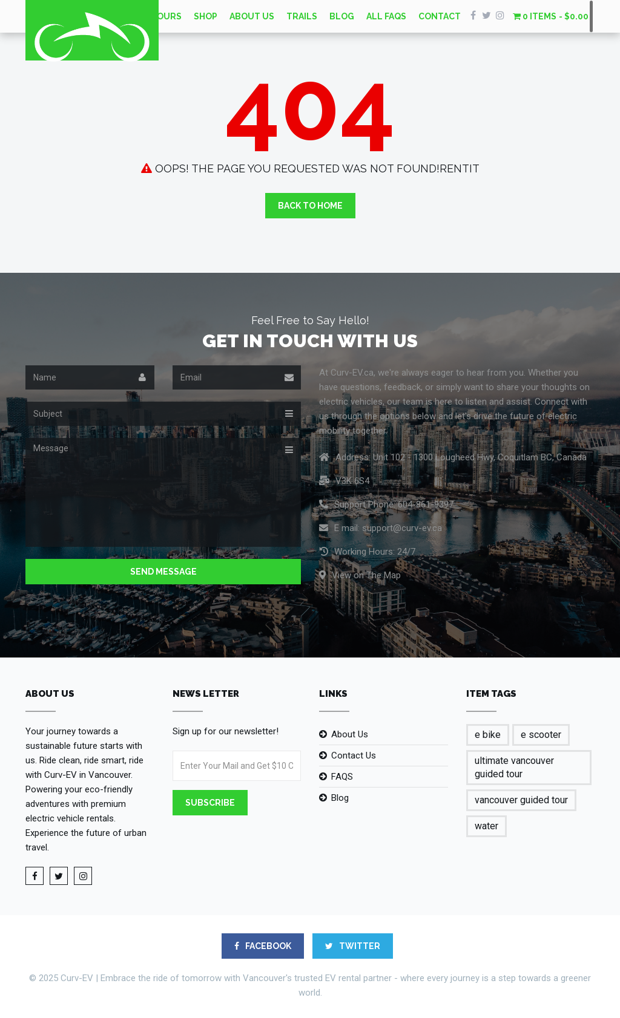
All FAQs (386, 16)
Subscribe (210, 803)
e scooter (541, 734)
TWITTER (352, 946)
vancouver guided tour (521, 800)
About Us (251, 16)
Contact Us (353, 755)
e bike (488, 734)
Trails (301, 16)
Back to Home (310, 205)
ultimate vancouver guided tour (514, 767)
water (486, 826)
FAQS (342, 776)
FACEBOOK (262, 946)
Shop (205, 16)
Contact (439, 16)
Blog (341, 16)
